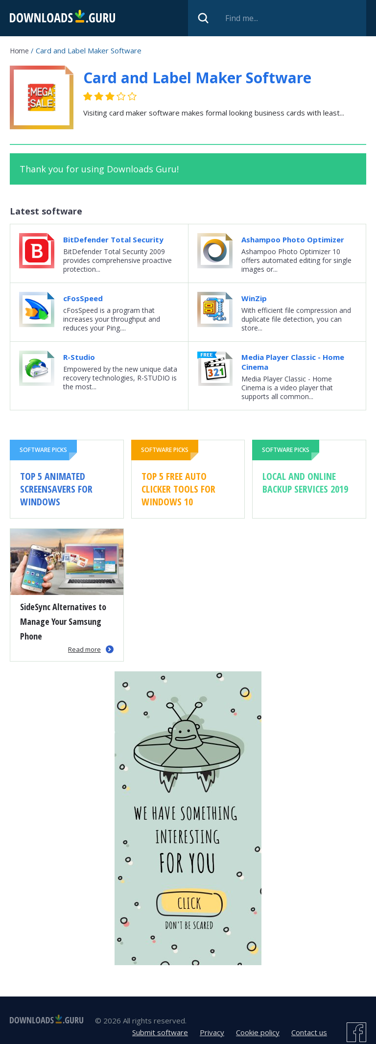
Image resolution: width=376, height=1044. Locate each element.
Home (19, 50)
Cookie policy (258, 1032)
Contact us (309, 1032)
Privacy (212, 1032)
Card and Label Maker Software (197, 78)
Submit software (160, 1032)
